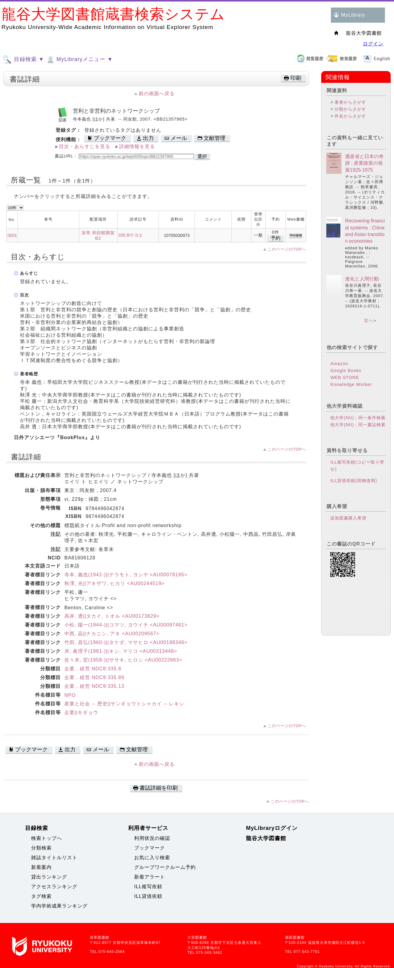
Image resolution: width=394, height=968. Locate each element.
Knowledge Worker (351, 384)
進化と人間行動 (362, 278)
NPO (70, 695)
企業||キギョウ (81, 712)
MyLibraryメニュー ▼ (79, 59)
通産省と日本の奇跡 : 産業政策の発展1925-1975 (364, 163)
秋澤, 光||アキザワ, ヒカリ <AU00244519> (114, 583)
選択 (202, 156)
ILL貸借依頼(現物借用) (353, 480)
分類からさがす (350, 109)
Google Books (345, 370)
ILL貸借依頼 (148, 896)
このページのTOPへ (287, 249)
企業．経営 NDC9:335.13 (94, 686)
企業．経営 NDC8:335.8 (92, 668)
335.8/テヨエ (130, 235)
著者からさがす (350, 102)
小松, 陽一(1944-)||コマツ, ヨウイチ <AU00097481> (125, 624)
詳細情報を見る (137, 146)
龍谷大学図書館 (266, 838)
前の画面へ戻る (157, 93)
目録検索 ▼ (23, 59)
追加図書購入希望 (348, 518)
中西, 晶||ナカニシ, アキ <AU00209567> (112, 633)
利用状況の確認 (152, 838)
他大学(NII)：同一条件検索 (358, 417)
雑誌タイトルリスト (54, 857)
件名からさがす (350, 116)
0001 (12, 235)
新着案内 (41, 867)
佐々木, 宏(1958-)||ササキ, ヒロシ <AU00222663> (123, 659)
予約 (275, 238)
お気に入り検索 (152, 857)
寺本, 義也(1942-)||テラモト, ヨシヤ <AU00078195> (125, 574)
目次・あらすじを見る (84, 146)
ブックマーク (149, 847)
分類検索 (41, 847)
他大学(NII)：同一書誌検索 (358, 424)
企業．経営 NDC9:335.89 (94, 677)
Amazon (339, 363)
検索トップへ (46, 838)
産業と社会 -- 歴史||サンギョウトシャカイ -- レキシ (124, 703)
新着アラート (149, 876)
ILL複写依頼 (148, 886)
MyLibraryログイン (272, 828)
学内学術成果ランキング (59, 905)
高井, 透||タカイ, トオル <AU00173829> (112, 616)
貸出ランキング (49, 876)
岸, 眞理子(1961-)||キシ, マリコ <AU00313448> (120, 651)
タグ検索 (41, 896)
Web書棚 (296, 235)
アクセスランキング (54, 886)
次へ (368, 320)
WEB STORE (344, 377)
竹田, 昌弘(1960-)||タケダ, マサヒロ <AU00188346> (125, 642)
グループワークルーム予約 (165, 867)
